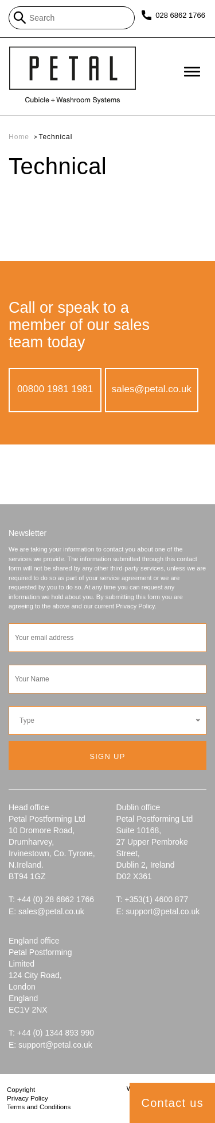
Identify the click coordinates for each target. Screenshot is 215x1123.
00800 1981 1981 (55, 389)
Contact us (172, 1103)
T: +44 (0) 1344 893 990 (51, 1032)
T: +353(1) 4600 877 (152, 899)
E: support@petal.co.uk (158, 911)
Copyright (21, 1089)
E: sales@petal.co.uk (46, 911)
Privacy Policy (27, 1098)
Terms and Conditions (39, 1106)
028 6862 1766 (179, 15)
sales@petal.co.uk (151, 389)
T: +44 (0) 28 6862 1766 (51, 899)
